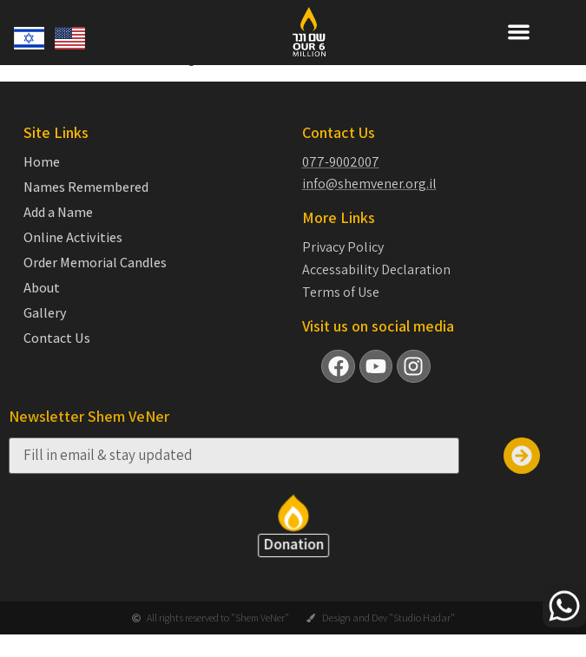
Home (41, 177)
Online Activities (72, 252)
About (41, 303)
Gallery (45, 328)
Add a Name (58, 227)
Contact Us (56, 353)
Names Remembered (85, 202)
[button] (519, 31)
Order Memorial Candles (95, 277)
